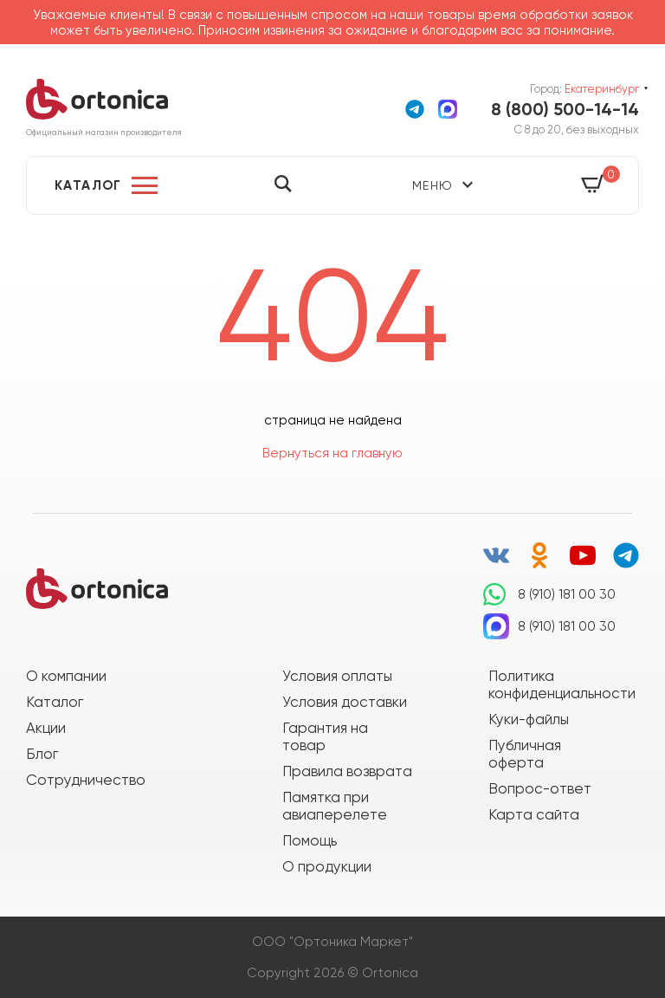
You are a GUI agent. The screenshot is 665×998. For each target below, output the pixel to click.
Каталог (88, 185)
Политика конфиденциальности (553, 684)
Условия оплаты (337, 675)
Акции (46, 727)
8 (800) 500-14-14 (565, 109)
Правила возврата (347, 771)
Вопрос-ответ (539, 788)
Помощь (309, 840)
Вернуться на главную (332, 453)
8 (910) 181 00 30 (567, 594)
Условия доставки (344, 701)
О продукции (326, 866)
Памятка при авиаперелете (334, 805)
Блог (42, 753)
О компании (66, 675)
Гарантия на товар (325, 736)
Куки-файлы (528, 719)
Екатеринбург (602, 88)
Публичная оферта (524, 753)
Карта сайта (533, 814)
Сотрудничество (85, 779)
